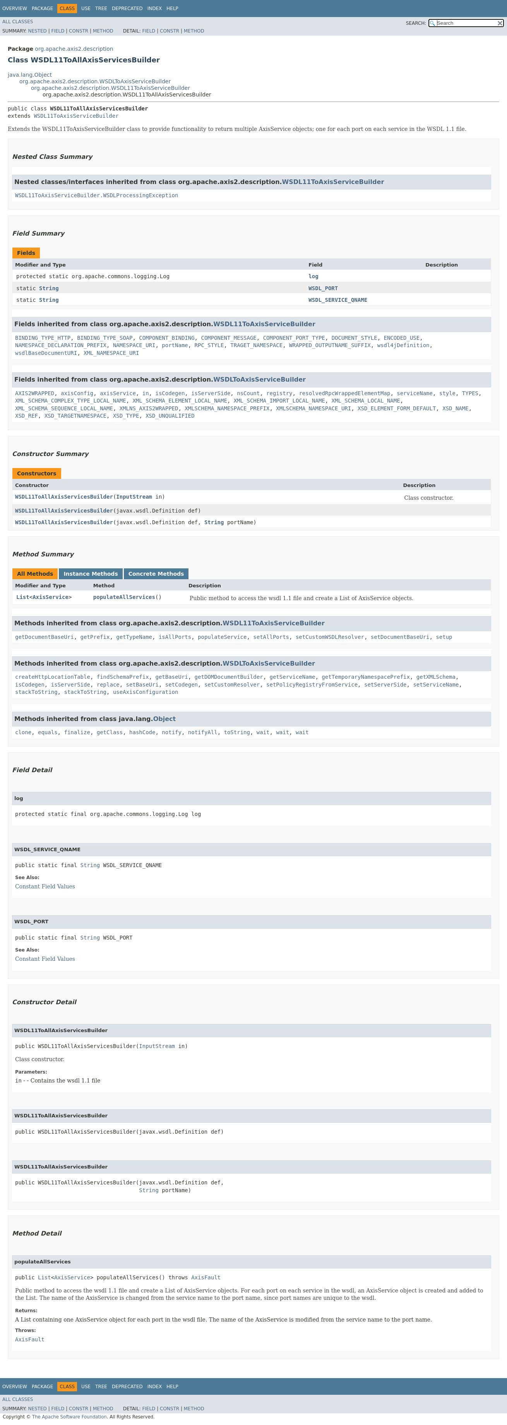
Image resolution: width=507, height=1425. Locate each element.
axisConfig (77, 393)
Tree (101, 8)
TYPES (470, 393)
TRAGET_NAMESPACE (256, 345)
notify (172, 732)
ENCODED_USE (402, 338)
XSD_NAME (455, 408)
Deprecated (127, 8)
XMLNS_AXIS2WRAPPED (149, 408)
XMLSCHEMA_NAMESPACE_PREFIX (227, 408)
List (22, 597)
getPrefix (95, 637)
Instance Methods (90, 574)
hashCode (142, 732)
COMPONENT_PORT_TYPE (294, 338)
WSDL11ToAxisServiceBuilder (76, 116)
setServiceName (436, 685)
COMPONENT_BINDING (166, 338)
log (313, 276)
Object (164, 719)
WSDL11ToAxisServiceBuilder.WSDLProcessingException (96, 195)
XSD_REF (26, 416)
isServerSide (210, 393)
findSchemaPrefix (123, 677)
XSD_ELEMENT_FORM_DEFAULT (397, 408)
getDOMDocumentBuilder (229, 677)
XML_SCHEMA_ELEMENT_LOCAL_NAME (179, 401)
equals (48, 732)
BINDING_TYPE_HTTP (42, 338)
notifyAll (203, 732)
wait (263, 732)
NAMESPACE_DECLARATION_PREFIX (60, 345)
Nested (37, 31)
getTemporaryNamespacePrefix (366, 677)
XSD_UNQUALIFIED (170, 416)
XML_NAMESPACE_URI (111, 353)
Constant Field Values (45, 886)
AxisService (51, 597)
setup (444, 637)
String (49, 288)
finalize (77, 732)
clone (23, 732)
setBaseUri (142, 685)
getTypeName (134, 637)
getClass (110, 732)
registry (279, 393)
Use (86, 8)
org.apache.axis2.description (74, 49)
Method (103, 31)
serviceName (415, 393)
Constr (78, 31)
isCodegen (170, 393)
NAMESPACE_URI (134, 345)
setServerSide (385, 685)
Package (42, 8)
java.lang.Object (30, 75)
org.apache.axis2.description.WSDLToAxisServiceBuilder (95, 81)
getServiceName (292, 677)
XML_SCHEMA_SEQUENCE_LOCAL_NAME (64, 408)
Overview (14, 8)
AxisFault (206, 1277)
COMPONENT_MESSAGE (228, 338)
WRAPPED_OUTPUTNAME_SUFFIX (330, 345)
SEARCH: (416, 23)
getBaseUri (171, 677)
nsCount (248, 393)
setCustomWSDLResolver (330, 637)
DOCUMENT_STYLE (354, 338)
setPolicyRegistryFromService (312, 685)
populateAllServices (124, 597)
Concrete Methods (156, 574)
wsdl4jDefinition (403, 345)
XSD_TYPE (126, 416)
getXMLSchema (436, 677)
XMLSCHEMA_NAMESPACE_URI (313, 408)
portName (175, 345)
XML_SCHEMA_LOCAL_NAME (366, 401)
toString (237, 732)
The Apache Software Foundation (69, 1417)
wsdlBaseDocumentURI (46, 353)
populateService (222, 637)
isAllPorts (175, 637)
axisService (118, 393)
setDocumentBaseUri (400, 637)
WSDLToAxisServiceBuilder (259, 379)
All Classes (17, 21)
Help (172, 8)
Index (154, 8)
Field (57, 31)
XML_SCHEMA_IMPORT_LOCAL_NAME (279, 401)
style (447, 393)
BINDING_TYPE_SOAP (104, 338)
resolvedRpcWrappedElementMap (344, 393)
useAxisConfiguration (145, 692)
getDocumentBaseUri (44, 637)
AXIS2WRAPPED (34, 393)
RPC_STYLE (209, 345)
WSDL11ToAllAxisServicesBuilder (64, 497)
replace (108, 685)
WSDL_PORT (323, 288)
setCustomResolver (232, 685)
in (145, 393)
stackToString (36, 692)
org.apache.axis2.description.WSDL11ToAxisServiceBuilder (110, 88)
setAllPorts (271, 637)
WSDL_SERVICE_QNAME (337, 300)
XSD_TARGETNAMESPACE (75, 416)
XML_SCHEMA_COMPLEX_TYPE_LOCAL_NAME (70, 401)
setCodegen (181, 685)
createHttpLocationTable (52, 677)
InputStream (134, 497)
